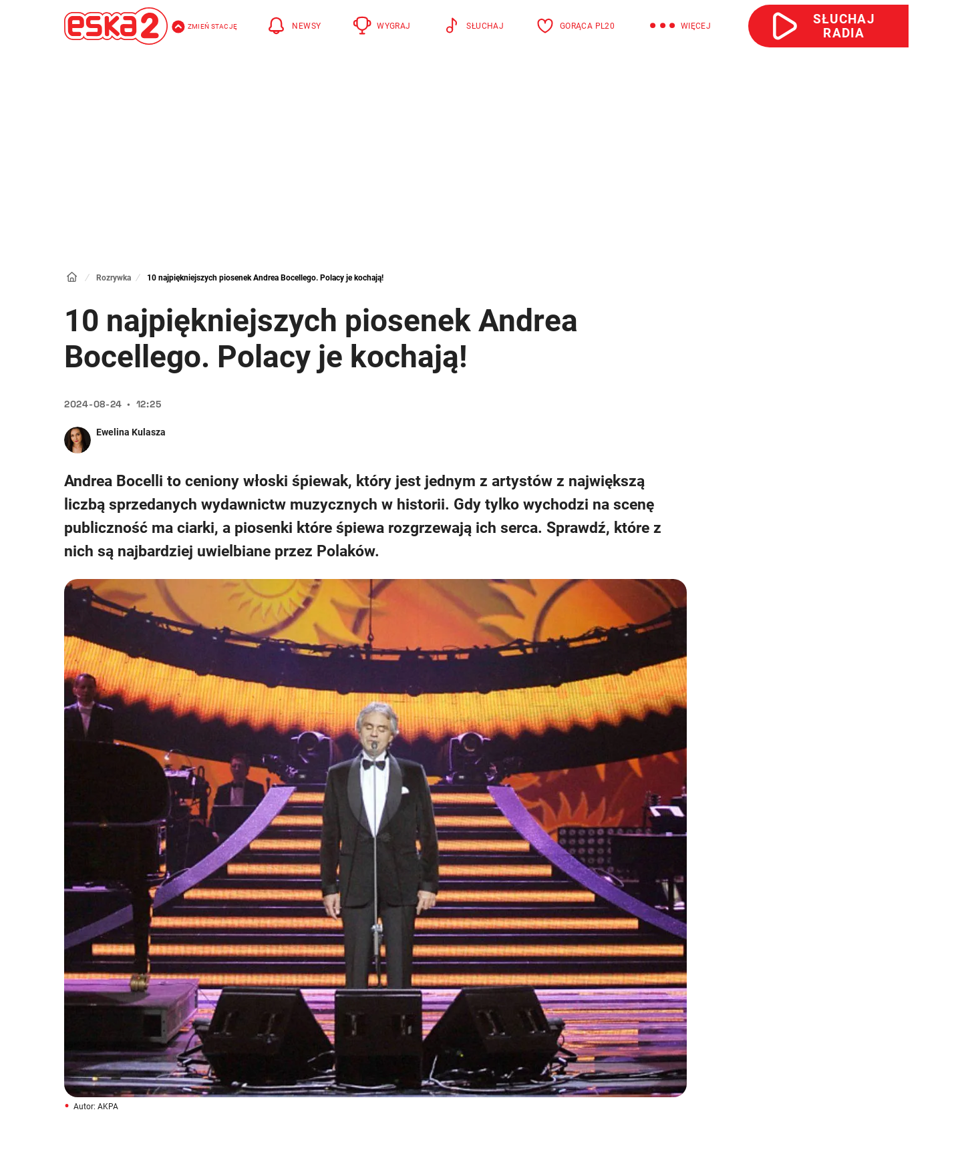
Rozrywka (113, 277)
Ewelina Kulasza (131, 432)
